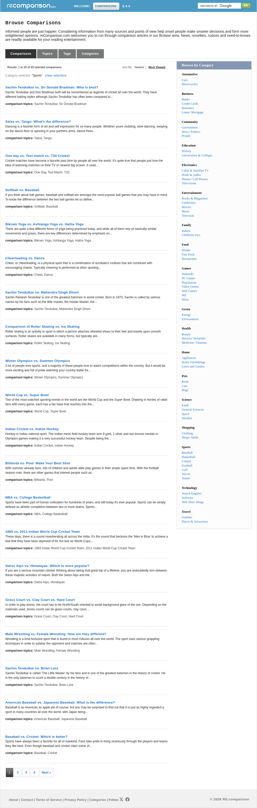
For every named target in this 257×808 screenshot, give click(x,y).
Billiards (39, 480)
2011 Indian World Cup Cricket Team (110, 548)
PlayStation (189, 282)
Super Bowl (58, 411)
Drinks (186, 250)
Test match (55, 172)
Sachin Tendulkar (45, 104)
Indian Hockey (64, 445)
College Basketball (54, 514)
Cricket (52, 753)
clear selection (56, 75)
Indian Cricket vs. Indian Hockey (32, 429)
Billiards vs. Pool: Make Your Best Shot (37, 463)
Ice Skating (62, 343)
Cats (184, 386)
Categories (90, 54)
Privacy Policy (75, 800)
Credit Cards (190, 103)
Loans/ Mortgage (193, 112)
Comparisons (20, 54)
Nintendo (188, 274)
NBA (37, 514)
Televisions (189, 183)
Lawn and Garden (193, 366)
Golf (185, 470)
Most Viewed (157, 67)
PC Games (188, 278)
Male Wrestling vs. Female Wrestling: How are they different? (55, 634)
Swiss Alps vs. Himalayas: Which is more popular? (47, 566)
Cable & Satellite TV (195, 170)
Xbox (185, 299)
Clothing (187, 433)
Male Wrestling (44, 650)
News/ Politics (191, 132)
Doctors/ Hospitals (194, 338)
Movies (186, 207)
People (186, 136)
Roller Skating (43, 343)
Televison (188, 215)
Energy (186, 315)
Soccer (186, 474)
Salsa (38, 138)
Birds (185, 381)
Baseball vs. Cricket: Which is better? (36, 737)
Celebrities (189, 203)
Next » (46, 772)
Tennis (186, 478)
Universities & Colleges (197, 155)
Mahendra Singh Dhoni (74, 309)
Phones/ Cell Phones (195, 179)
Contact (27, 800)
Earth (185, 405)
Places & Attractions (195, 521)
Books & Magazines (195, 198)
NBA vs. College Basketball (28, 497)
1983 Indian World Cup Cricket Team (59, 548)
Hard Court (76, 616)
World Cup (41, 411)
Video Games (190, 286)
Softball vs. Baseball (22, 190)
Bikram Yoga (42, 240)
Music (186, 211)
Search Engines (192, 493)
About (13, 800)
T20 (66, 172)
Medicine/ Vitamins (194, 342)
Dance (48, 275)
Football (187, 465)
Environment (190, 319)
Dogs (185, 390)
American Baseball (46, 719)
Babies (186, 231)
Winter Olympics (45, 377)
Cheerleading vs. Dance (25, 258)
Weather (187, 418)
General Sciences (193, 409)
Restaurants (189, 259)
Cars (185, 80)
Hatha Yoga (83, 240)
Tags (67, 54)
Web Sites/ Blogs (193, 502)
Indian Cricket (43, 445)
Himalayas (58, 582)
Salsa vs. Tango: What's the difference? (38, 121)
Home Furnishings (193, 362)
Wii (184, 295)
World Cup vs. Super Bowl (27, 395)
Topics (47, 54)
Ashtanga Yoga (63, 240)
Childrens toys (191, 235)
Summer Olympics (70, 377)
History (186, 151)
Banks (186, 99)
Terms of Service (49, 800)
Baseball (52, 206)
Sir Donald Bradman (73, 104)
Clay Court (59, 616)
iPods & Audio (191, 175)
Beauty (186, 334)
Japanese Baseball (74, 719)
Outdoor (187, 517)
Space (185, 414)
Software (187, 498)
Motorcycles (190, 84)
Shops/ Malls (190, 437)
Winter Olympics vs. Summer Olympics (37, 361)
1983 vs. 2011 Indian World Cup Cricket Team (42, 532)
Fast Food (188, 254)
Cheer (38, 275)
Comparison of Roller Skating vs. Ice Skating (42, 326)
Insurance (188, 108)
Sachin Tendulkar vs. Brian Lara (31, 668)
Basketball (188, 457)
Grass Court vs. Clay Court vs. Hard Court (40, 600)
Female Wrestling (68, 650)
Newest (139, 67)
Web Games (189, 291)
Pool (50, 480)
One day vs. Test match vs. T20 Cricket (37, 156)
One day (40, 172)
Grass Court (42, 616)
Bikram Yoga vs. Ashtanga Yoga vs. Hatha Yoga (44, 224)
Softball (39, 206)
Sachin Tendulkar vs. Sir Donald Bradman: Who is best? (51, 87)
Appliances (189, 358)
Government (190, 127)
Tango (48, 138)
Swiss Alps (41, 582)
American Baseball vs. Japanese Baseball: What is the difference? (60, 702)
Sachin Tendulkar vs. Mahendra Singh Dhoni (42, 292)
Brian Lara (66, 685)
